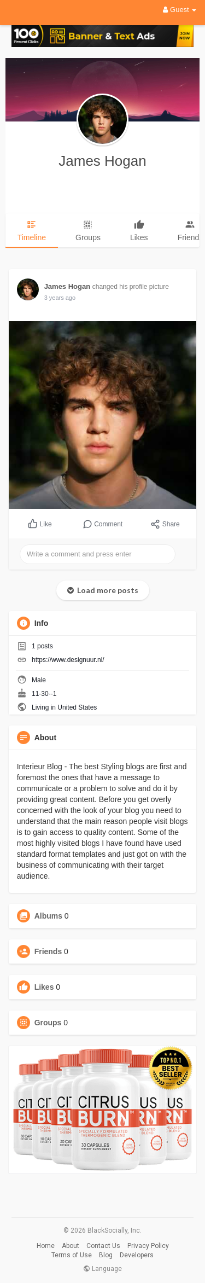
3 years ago (59, 297)
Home (46, 1246)
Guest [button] (179, 9)
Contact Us (103, 1246)
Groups (48, 1022)
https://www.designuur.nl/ (68, 660)
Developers (137, 1255)
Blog (106, 1255)
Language (102, 1268)
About (70, 1246)
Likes (44, 987)
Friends (48, 951)
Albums (48, 916)
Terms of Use (71, 1255)
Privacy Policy (148, 1246)
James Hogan (102, 161)
